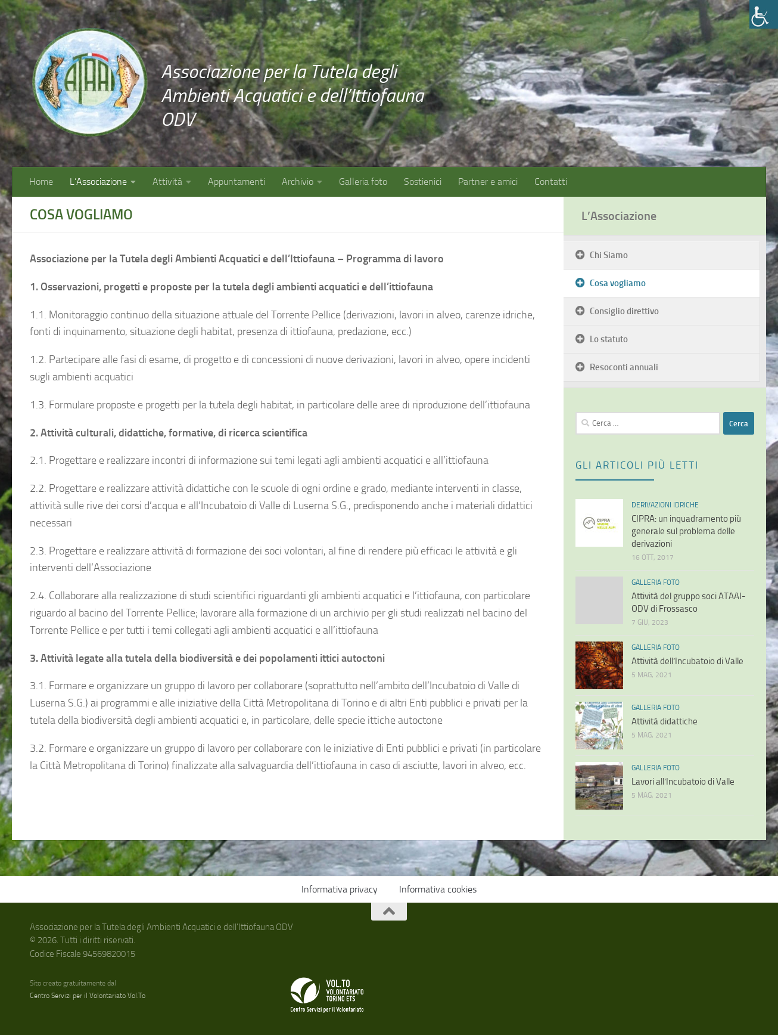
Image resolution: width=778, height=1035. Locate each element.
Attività (167, 181)
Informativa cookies (438, 889)
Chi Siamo (609, 255)
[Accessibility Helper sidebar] (763, 14)
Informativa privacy (339, 889)
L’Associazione (98, 181)
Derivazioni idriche (665, 505)
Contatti (550, 181)
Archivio (297, 181)
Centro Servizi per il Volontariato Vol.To (87, 995)
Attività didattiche (664, 721)
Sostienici (422, 181)
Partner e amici (488, 181)
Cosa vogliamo (618, 283)
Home (41, 181)
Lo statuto (609, 339)
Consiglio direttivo (624, 311)
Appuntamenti (236, 181)
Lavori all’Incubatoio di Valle (683, 781)
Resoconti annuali (624, 367)
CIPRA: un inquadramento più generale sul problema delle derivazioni (686, 531)
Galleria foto (363, 181)
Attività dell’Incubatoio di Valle (687, 661)
